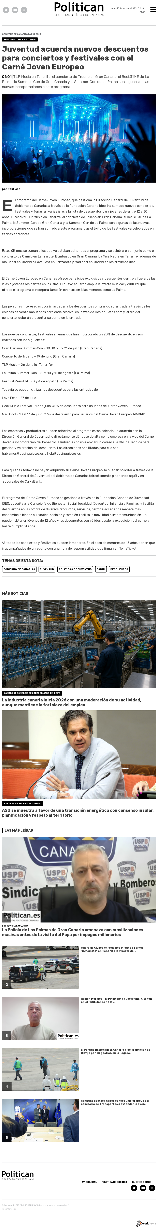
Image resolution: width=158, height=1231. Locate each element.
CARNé (101, 569)
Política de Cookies (114, 1182)
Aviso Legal (89, 1182)
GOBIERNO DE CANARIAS (19, 569)
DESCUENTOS (119, 569)
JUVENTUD (47, 569)
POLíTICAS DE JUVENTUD (75, 569)
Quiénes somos (141, 1182)
